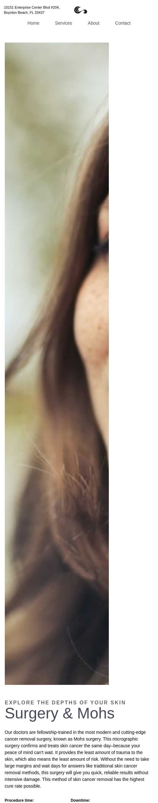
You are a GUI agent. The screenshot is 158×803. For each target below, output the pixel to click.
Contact (123, 23)
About (94, 23)
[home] (79, 10)
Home (33, 23)
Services (63, 23)
